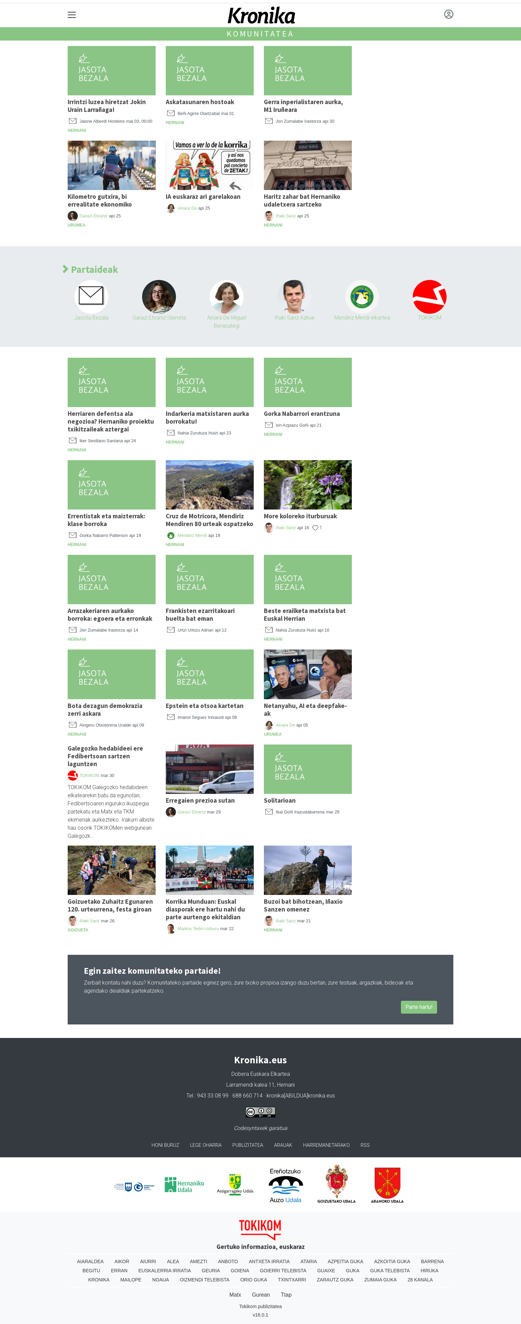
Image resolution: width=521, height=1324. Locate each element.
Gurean (261, 1295)
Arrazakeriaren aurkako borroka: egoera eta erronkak (110, 614)
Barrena (432, 1261)
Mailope (130, 1279)
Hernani (77, 130)
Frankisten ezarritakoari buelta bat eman (200, 614)
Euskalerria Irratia (164, 1270)
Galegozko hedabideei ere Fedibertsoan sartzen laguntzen (105, 756)
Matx (235, 1295)
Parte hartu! (419, 1007)
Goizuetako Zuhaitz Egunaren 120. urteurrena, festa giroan (110, 905)
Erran (119, 1270)
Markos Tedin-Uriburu (198, 928)
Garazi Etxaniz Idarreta (159, 317)
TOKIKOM (429, 317)
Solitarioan (280, 800)
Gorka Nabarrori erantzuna (302, 413)
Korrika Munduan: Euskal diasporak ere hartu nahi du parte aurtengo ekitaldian (205, 909)
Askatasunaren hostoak (200, 102)
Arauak (283, 1145)
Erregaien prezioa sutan (200, 800)
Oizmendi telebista (205, 1279)
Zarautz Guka (335, 1279)
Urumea (77, 225)
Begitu (91, 1270)
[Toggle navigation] (72, 15)
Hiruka (429, 1270)
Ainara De (187, 208)
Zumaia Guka (380, 1279)
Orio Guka (253, 1279)
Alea (173, 1261)
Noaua (160, 1279)
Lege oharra (206, 1145)
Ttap (286, 1295)
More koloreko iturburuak (300, 516)
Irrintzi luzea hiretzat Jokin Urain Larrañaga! (107, 106)
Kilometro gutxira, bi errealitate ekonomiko (100, 200)
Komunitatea (260, 33)
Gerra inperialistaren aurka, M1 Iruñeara (303, 106)
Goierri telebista (283, 1270)
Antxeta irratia (269, 1261)
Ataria (308, 1261)
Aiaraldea (90, 1261)
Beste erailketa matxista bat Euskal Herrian (305, 614)
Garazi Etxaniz (94, 215)
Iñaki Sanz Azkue (294, 317)
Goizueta (78, 930)
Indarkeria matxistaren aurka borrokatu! (207, 417)
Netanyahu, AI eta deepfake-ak (305, 709)
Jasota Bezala (91, 317)
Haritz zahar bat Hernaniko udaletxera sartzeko (302, 200)
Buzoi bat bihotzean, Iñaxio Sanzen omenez (303, 905)
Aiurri (148, 1261)
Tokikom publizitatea (260, 1306)
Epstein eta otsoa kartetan (205, 706)
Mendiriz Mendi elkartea (362, 317)
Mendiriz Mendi (192, 535)
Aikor (121, 1261)
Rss (365, 1145)
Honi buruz (165, 1145)
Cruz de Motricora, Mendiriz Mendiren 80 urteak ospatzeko (209, 520)
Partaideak (90, 270)
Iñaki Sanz (286, 215)
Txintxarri (292, 1279)
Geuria (211, 1270)
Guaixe (326, 1270)
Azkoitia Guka (392, 1261)
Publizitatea (247, 1145)
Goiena (240, 1270)
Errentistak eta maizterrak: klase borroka (106, 520)
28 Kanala (420, 1279)
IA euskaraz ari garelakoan (203, 196)
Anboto (228, 1261)
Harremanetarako (326, 1145)
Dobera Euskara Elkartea (260, 1074)
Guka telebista (390, 1270)
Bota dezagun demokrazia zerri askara (105, 709)
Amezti (198, 1261)
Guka (353, 1270)
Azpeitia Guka (345, 1261)
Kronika (99, 1279)
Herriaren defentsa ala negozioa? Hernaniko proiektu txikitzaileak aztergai (111, 421)
